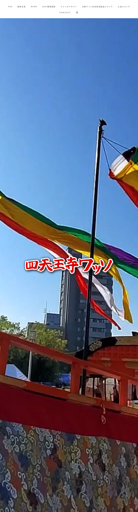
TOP (10, 6)
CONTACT (65, 12)
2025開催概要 (49, 6)
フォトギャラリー (69, 6)
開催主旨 (22, 6)
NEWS (34, 6)
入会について (124, 6)
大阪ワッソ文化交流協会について (97, 6)
